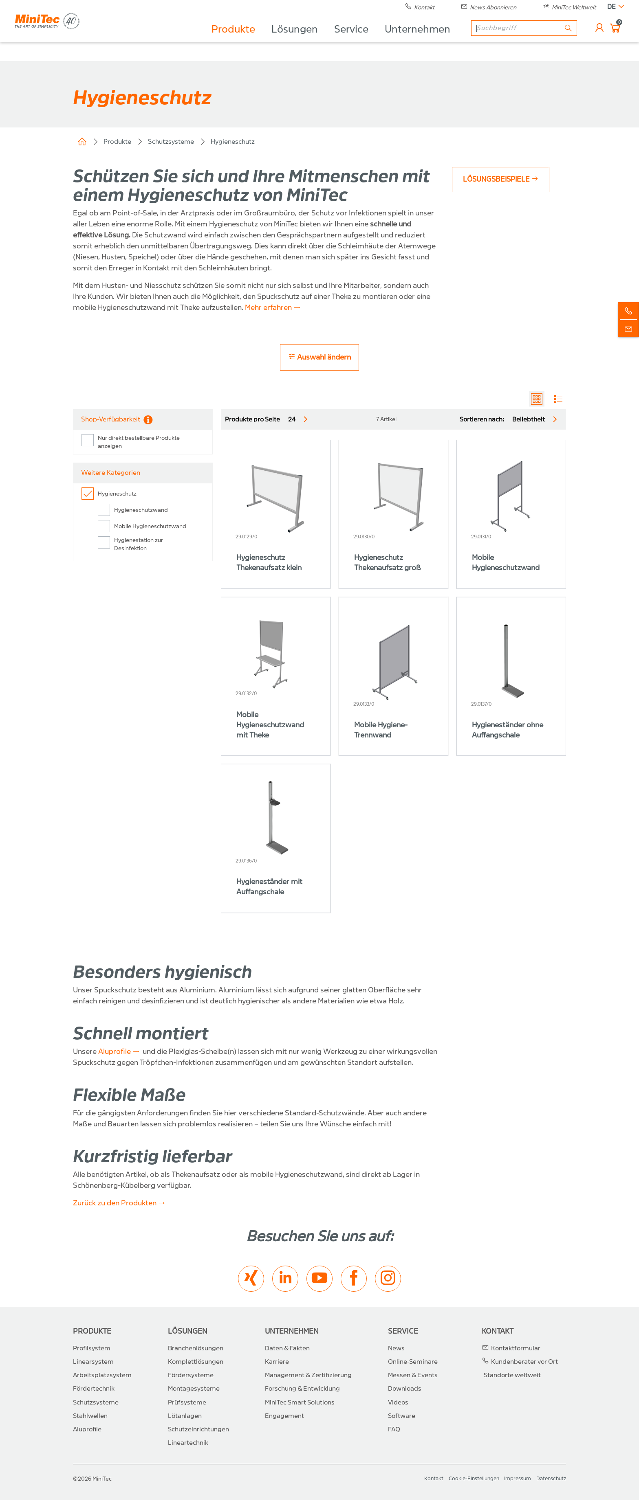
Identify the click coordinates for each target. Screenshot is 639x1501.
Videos (398, 1403)
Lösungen (293, 39)
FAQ (394, 1430)
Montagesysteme (194, 1390)
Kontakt (497, 1332)
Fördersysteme (191, 1376)
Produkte (231, 39)
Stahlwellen (90, 1416)
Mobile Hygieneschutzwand (150, 527)
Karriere (277, 1362)
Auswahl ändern (319, 357)
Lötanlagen (185, 1416)
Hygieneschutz (233, 141)
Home (82, 142)
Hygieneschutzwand (141, 511)
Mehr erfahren (268, 308)
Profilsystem (91, 1349)
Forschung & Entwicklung (302, 1390)
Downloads (404, 1390)
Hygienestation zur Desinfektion (138, 545)
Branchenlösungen (195, 1349)
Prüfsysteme (187, 1403)
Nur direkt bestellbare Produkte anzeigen (139, 443)
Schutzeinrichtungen (198, 1430)
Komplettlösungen (195, 1362)
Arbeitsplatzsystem (102, 1376)
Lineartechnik (188, 1444)
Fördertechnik (94, 1390)
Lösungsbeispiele (502, 179)
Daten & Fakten (287, 1349)
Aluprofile (114, 1052)
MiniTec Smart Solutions (300, 1403)
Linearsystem (93, 1362)
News (396, 1349)
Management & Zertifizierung (308, 1376)
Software (401, 1416)
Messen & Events (413, 1376)
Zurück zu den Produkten (114, 1204)
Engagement (284, 1416)
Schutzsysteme (171, 141)
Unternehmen (416, 39)
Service (350, 39)
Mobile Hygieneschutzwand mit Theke (270, 726)
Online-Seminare (413, 1362)
